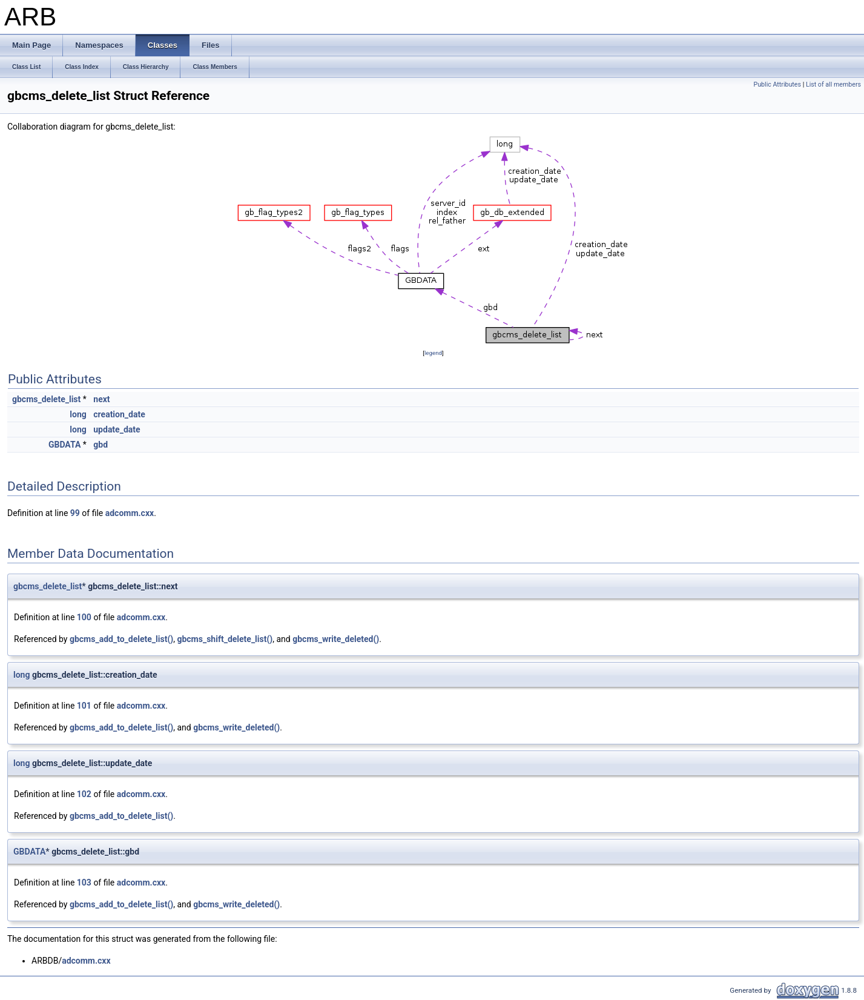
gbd (100, 444)
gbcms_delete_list (46, 399)
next (101, 399)
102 (84, 794)
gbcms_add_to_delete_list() (121, 639)
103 (84, 882)
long (78, 414)
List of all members (833, 84)
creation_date (119, 414)
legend (433, 352)
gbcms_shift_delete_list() (224, 639)
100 (84, 617)
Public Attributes (777, 84)
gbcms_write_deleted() (335, 639)
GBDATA (64, 444)
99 (75, 513)
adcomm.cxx (129, 513)
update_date (116, 429)
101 (84, 705)
